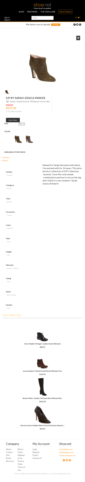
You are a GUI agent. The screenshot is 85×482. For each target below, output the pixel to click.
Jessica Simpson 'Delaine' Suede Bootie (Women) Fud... (42, 371)
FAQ (8, 455)
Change (56, 25)
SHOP (21, 11)
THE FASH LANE (47, 11)
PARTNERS (32, 11)
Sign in (7, 17)
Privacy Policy (21, 462)
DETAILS (6, 158)
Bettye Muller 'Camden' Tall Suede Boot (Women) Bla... (42, 398)
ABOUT (5, 161)
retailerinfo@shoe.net (63, 455)
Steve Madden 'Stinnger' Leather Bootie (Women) (42, 344)
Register (7, 20)
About (8, 449)
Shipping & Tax (21, 456)
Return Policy (20, 450)
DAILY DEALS (65, 11)
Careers (9, 452)
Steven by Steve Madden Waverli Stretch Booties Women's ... (42, 425)
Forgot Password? (37, 456)
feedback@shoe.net (63, 452)
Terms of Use (21, 468)
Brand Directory (10, 459)
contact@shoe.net (63, 449)
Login (35, 449)
